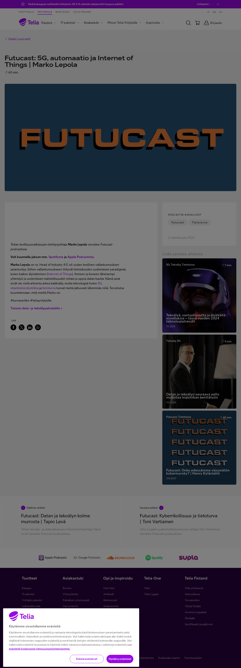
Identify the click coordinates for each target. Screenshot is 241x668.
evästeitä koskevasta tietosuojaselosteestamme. (39, 660)
